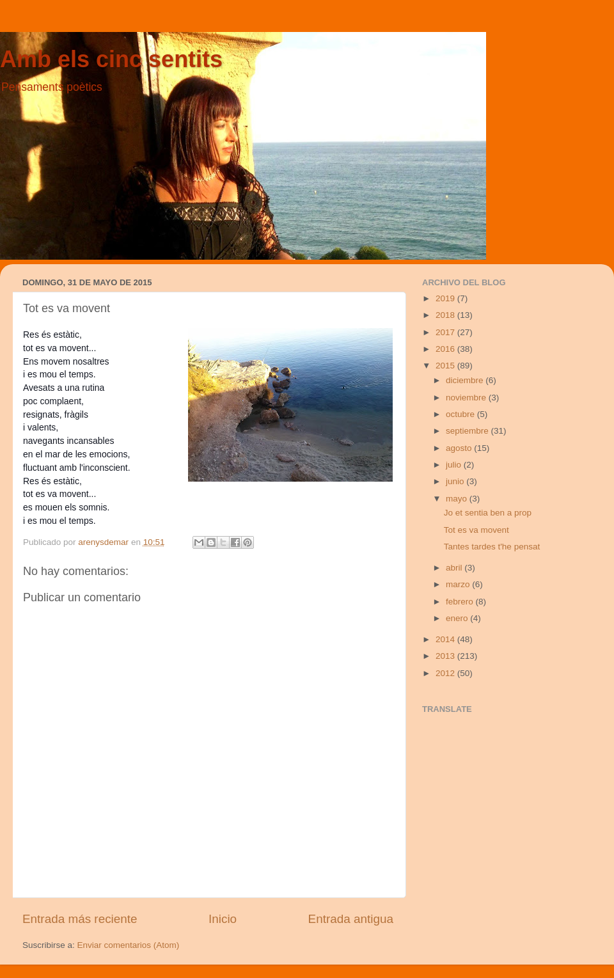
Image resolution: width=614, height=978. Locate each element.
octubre (461, 414)
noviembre (467, 397)
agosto (460, 448)
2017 (446, 332)
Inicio (223, 919)
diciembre (465, 380)
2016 (446, 349)
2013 (446, 656)
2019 (446, 298)
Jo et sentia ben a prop (487, 512)
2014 (446, 639)
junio (456, 481)
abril (455, 567)
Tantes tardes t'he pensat (492, 546)
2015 (446, 365)
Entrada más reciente (80, 919)
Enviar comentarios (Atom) (128, 945)
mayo (457, 498)
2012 (446, 673)
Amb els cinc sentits (111, 59)
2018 (446, 315)
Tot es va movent (476, 530)
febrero (461, 601)
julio (455, 464)
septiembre (468, 431)
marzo (459, 584)
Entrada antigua (350, 919)
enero (458, 618)
